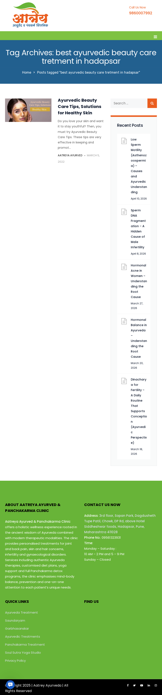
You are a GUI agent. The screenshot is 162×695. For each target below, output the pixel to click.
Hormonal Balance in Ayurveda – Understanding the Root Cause (139, 338)
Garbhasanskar (17, 628)
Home (26, 72)
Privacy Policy (15, 660)
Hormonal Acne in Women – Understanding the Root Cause (139, 281)
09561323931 (111, 537)
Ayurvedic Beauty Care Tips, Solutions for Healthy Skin (79, 106)
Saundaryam (15, 620)
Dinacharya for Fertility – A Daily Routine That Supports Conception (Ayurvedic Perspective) (139, 411)
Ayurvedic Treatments (22, 636)
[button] (10, 684)
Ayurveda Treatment (21, 612)
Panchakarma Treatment (25, 644)
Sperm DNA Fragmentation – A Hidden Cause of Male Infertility (138, 228)
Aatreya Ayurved (70, 155)
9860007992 (140, 13)
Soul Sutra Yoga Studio (23, 652)
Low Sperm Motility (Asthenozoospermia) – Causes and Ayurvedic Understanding (139, 165)
